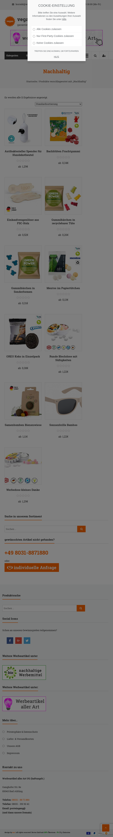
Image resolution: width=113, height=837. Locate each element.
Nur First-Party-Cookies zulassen (53, 36)
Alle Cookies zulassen (47, 29)
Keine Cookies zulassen (48, 42)
